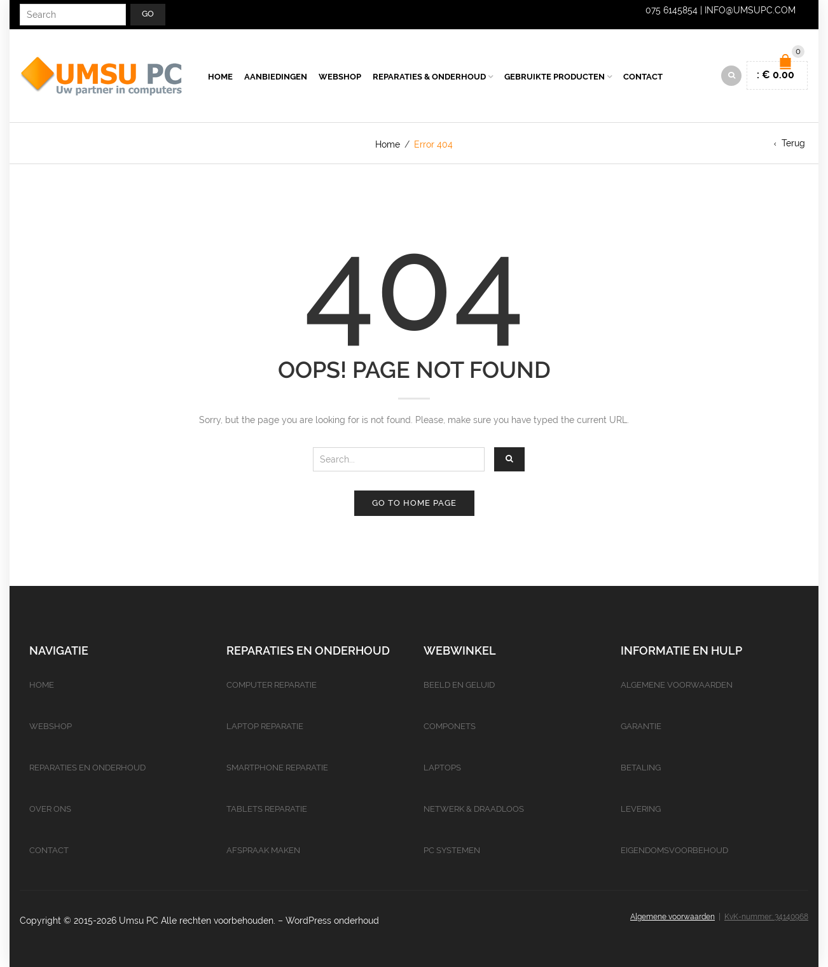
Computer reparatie (271, 685)
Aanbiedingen (275, 76)
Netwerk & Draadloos (474, 809)
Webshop (340, 76)
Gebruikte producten (554, 76)
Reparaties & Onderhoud (429, 76)
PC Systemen (452, 850)
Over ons (50, 809)
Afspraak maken (263, 850)
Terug (793, 143)
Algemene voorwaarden (677, 685)
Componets (450, 726)
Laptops (442, 767)
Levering (641, 809)
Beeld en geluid (459, 685)
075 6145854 (671, 10)
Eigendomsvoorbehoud (674, 850)
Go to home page (414, 503)
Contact (643, 76)
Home (220, 76)
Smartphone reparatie (277, 767)
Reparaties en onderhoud (87, 767)
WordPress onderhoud (332, 920)
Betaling (641, 767)
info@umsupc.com (750, 10)
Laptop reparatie (264, 726)
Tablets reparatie (266, 809)
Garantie (641, 726)
